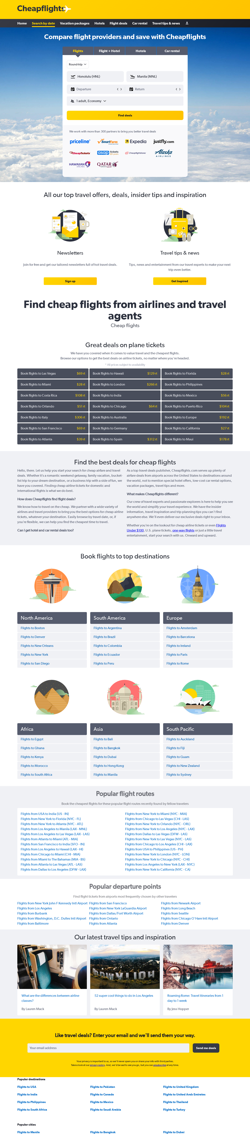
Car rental (139, 23)
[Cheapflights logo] (41, 9)
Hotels (99, 23)
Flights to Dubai (173, 1132)
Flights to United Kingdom (181, 1086)
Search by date (43, 23)
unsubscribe (159, 1065)
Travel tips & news (166, 23)
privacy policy (97, 1065)
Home (22, 23)
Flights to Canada (102, 1094)
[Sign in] (187, 23)
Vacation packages (74, 23)
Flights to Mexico (101, 1102)
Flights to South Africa (32, 1109)
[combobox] (78, 64)
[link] (70, 281)
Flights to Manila (28, 1132)
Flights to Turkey (174, 1109)
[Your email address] (108, 1048)
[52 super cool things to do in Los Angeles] (125, 967)
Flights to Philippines (31, 1102)
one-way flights (183, 530)
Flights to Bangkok (103, 1132)
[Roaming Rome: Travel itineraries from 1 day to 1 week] (198, 967)
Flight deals (118, 23)
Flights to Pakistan (102, 1086)
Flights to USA (26, 1086)
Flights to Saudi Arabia (105, 1109)
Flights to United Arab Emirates (184, 1094)
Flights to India (27, 1094)
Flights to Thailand (175, 1102)
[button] (78, 51)
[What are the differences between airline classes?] (52, 967)
